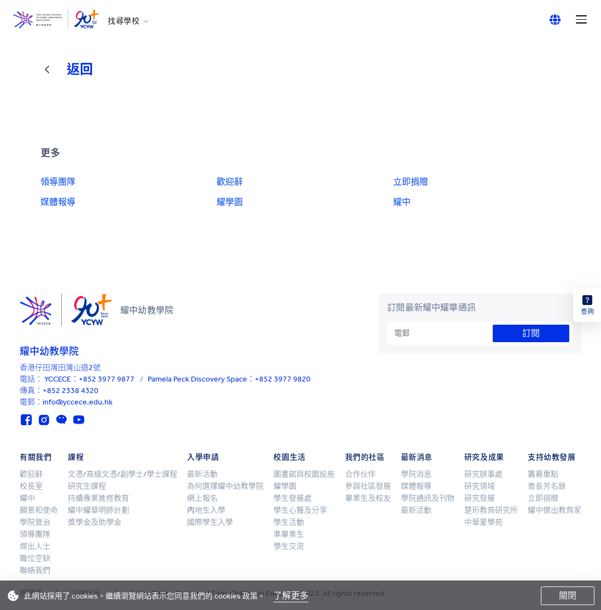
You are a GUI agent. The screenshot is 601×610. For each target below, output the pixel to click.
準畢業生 (288, 534)
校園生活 (289, 457)
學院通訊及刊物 (427, 498)
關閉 (567, 595)
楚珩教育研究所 (491, 510)
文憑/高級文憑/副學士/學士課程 (122, 474)
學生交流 (288, 546)
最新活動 (202, 474)
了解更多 (290, 595)
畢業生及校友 (368, 498)
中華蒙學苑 (483, 522)
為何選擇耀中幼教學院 (225, 486)
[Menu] (581, 20)
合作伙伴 (360, 474)
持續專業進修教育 (98, 498)
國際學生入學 (210, 522)
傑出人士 (35, 546)
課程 (76, 457)
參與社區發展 (368, 486)
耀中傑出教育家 (554, 510)
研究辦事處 (483, 474)
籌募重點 (543, 474)
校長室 (31, 486)
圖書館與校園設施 (304, 474)
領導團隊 (57, 182)
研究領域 (479, 486)
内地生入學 (206, 510)
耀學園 (230, 202)
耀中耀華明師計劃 (98, 510)
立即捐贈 (410, 182)
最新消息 (417, 457)
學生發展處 (292, 498)
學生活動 (288, 522)
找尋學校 (124, 21)
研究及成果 (484, 457)
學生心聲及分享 (300, 510)
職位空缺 (35, 558)
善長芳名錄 (547, 486)
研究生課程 (87, 486)
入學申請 (203, 457)
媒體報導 (57, 202)
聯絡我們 (35, 570)
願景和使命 (39, 510)
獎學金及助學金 (94, 522)
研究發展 (479, 498)
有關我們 (35, 457)
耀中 (402, 202)
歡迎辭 (230, 182)
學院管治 (35, 522)
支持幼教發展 (551, 457)
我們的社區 (365, 457)
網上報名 (202, 498)
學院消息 (416, 474)
